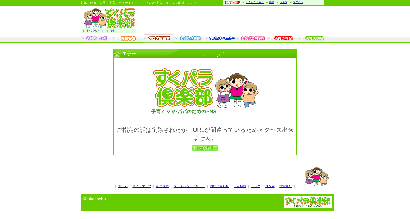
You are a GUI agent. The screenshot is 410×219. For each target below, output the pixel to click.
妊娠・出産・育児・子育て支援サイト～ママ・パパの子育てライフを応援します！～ (140, 3)
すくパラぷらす (255, 2)
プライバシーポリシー (189, 186)
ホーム (123, 186)
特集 (271, 2)
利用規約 (162, 186)
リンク (255, 186)
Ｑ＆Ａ (270, 186)
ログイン (298, 2)
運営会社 (285, 186)
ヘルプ (283, 2)
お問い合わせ (219, 186)
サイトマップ (141, 186)
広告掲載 (240, 186)
